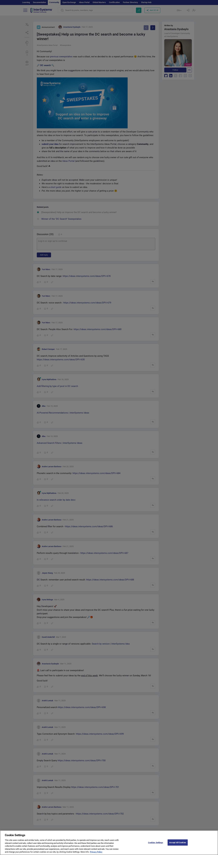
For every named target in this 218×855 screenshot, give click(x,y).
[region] (109, 842)
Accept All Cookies (177, 842)
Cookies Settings (155, 842)
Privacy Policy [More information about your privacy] (96, 852)
